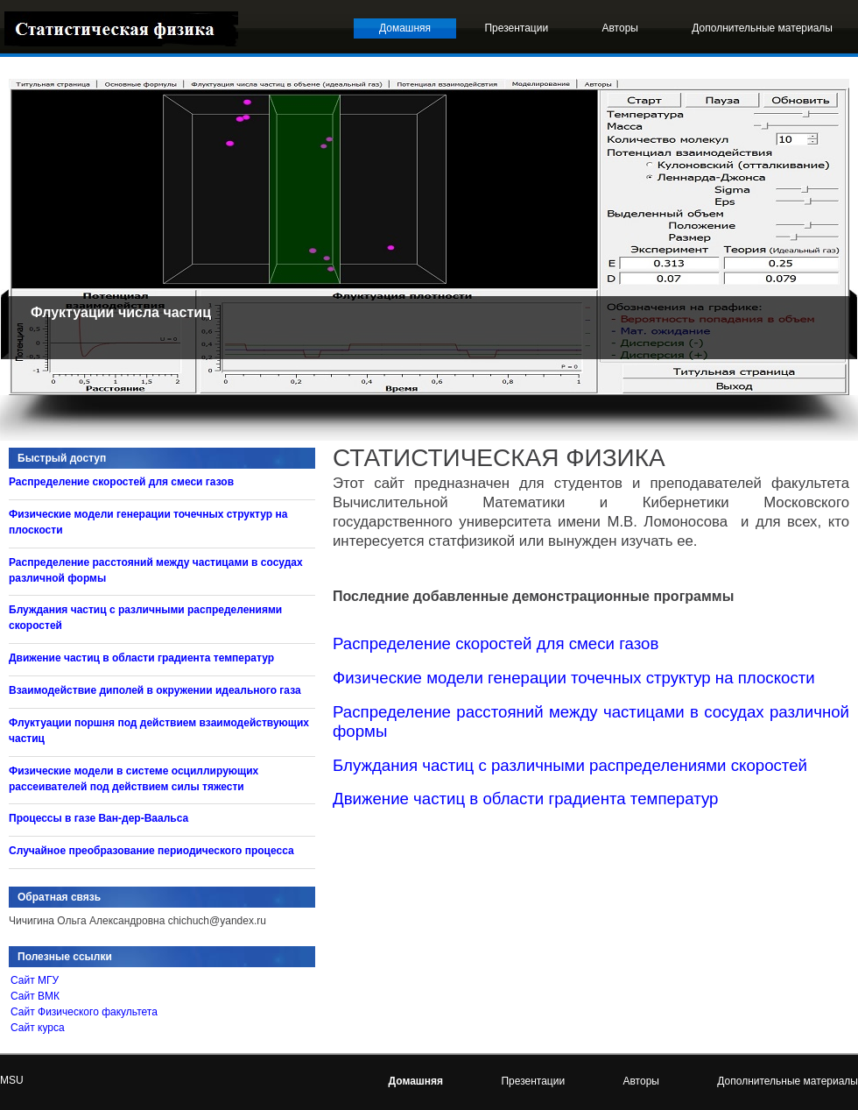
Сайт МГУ (35, 980)
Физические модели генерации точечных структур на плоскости (574, 677)
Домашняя (405, 28)
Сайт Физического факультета (84, 1012)
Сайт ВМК (35, 996)
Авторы (620, 28)
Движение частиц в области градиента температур (525, 798)
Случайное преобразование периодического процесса (151, 851)
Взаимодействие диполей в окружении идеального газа (155, 690)
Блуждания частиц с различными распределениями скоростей (570, 765)
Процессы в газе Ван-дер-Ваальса (98, 818)
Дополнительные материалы (762, 28)
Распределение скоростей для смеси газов (495, 643)
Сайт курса (38, 1028)
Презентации (516, 28)
